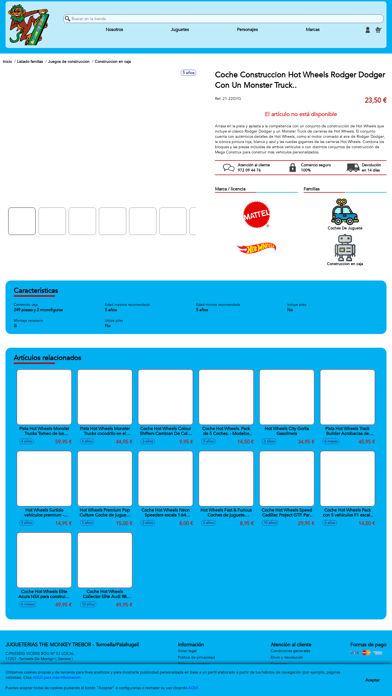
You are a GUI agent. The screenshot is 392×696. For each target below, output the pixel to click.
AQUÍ (193, 688)
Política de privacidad (196, 657)
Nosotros (114, 30)
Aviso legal (187, 650)
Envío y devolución (287, 657)
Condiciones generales (290, 650)
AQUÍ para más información (56, 677)
